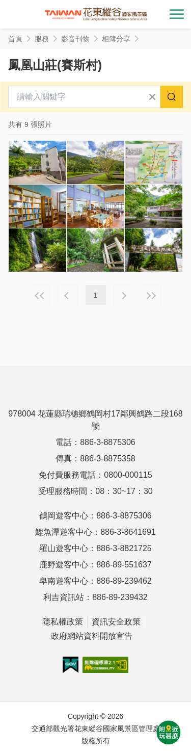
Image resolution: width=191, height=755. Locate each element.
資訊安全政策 (116, 621)
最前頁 (40, 295)
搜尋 (171, 97)
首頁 (15, 39)
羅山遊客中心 (63, 548)
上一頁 (68, 295)
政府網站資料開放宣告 (91, 636)
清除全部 (152, 97)
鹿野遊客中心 (63, 564)
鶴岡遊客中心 (63, 515)
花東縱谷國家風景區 (95, 14)
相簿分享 (116, 39)
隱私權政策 (62, 621)
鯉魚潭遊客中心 (63, 532)
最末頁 (151, 295)
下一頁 (124, 295)
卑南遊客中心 (63, 581)
